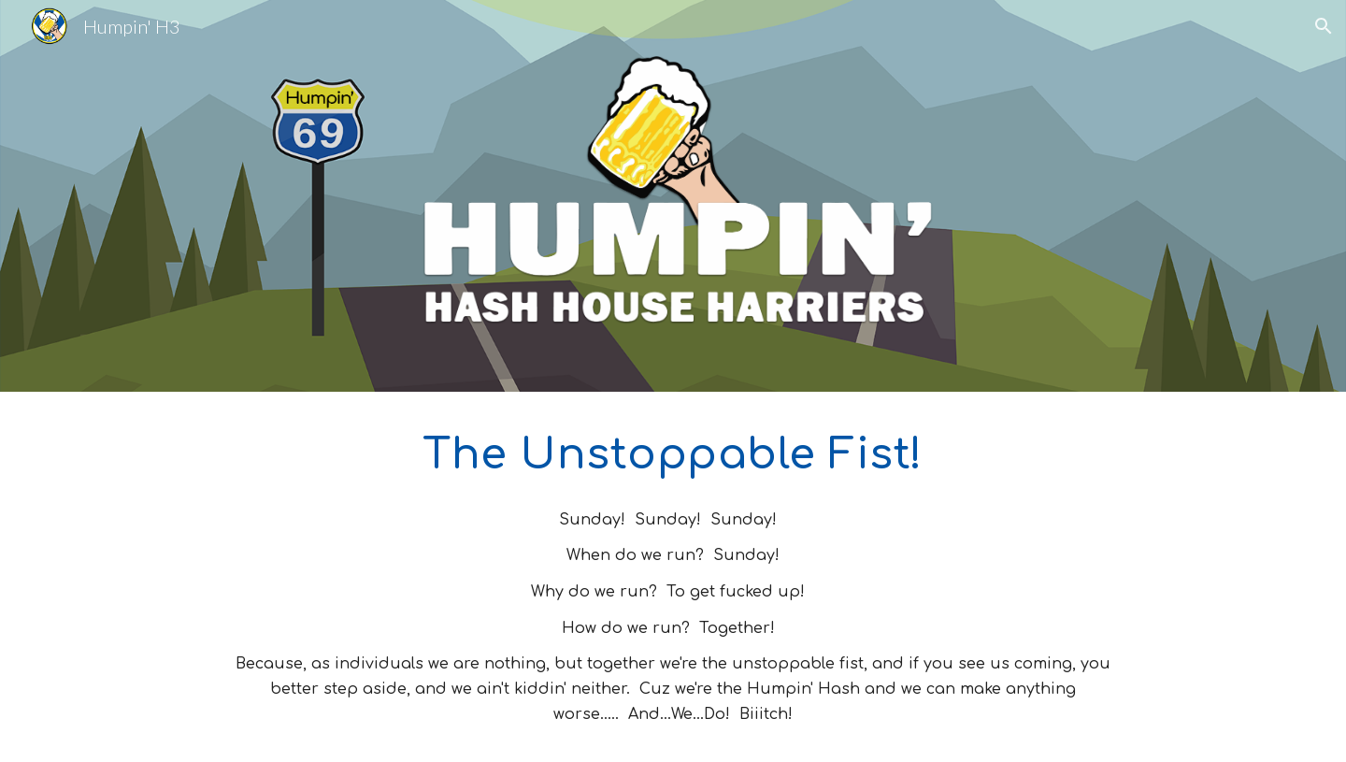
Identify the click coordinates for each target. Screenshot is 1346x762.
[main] (672, 454)
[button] (1323, 26)
